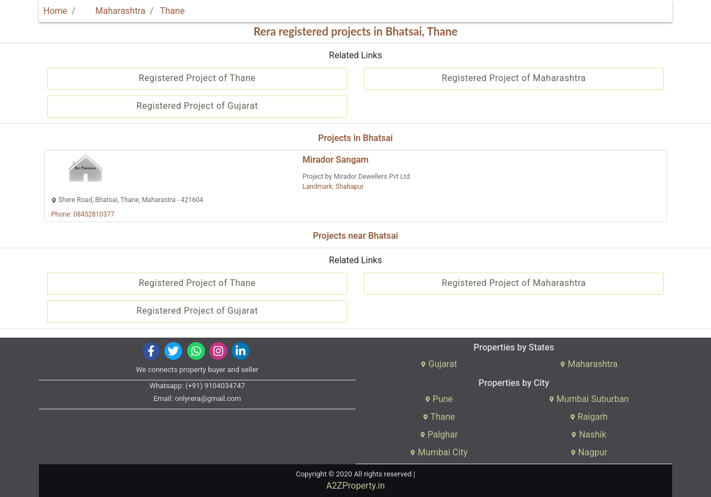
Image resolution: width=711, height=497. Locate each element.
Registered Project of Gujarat (197, 106)
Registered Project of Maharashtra (514, 78)
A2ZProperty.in (355, 485)
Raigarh (589, 416)
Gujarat (438, 364)
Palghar (439, 434)
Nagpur (588, 452)
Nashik (588, 434)
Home (55, 11)
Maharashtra (114, 11)
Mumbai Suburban (589, 399)
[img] (151, 351)
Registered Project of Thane (197, 78)
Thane (172, 11)
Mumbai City (438, 452)
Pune (439, 399)
